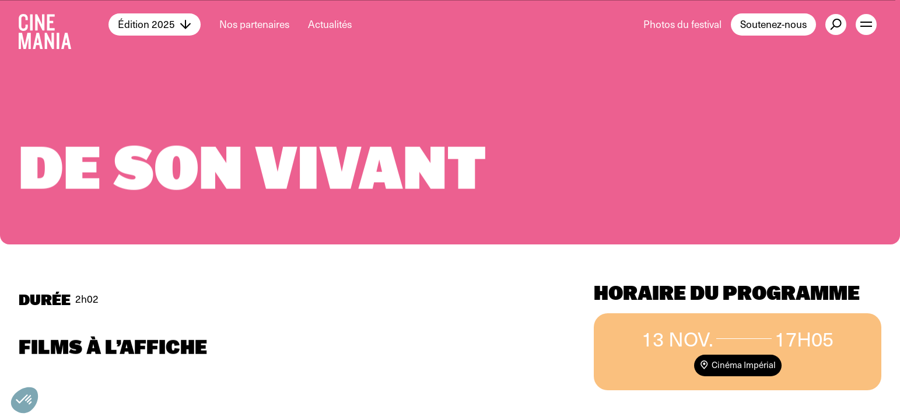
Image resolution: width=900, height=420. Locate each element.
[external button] (835, 24)
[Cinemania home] (63, 24)
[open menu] (866, 24)
